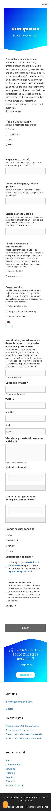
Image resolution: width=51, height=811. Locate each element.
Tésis (10, 144)
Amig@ (11, 545)
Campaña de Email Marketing (22, 311)
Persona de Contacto (16, 394)
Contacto (10, 781)
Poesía (11, 139)
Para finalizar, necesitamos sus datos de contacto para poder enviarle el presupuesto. (23, 343)
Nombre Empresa (14, 377)
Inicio (8, 760)
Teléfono (10, 399)
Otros (10, 551)
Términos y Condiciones (36, 806)
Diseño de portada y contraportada (16, 245)
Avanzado (17, 276)
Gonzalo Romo (25, 800)
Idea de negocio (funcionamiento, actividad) (24, 440)
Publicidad (13, 540)
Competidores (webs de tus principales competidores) (21, 498)
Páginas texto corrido (17, 159)
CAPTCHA (10, 606)
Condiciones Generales (19, 556)
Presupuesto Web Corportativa (22, 725)
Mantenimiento (13, 764)
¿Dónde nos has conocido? (20, 529)
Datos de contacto (16, 382)
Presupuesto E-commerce (19, 730)
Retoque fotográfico (17, 306)
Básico (15, 271)
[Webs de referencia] (25, 478)
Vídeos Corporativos (17, 316)
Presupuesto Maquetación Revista (23, 738)
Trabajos (10, 772)
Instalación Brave (14, 785)
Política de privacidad (13, 806)
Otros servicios (14, 287)
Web (7, 425)
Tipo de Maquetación (18, 121)
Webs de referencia (16, 467)
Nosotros (10, 777)
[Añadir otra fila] (7, 486)
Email (9, 412)
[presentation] (26, 614)
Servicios (10, 768)
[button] (5, 804)
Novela (11, 129)
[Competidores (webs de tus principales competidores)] (25, 510)
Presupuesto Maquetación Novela (23, 734)
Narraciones (13, 134)
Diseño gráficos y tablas (19, 213)
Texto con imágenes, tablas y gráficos (22, 185)
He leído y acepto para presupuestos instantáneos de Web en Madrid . (24, 567)
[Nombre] (25, 373)
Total (8, 322)
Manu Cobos (40, 797)
